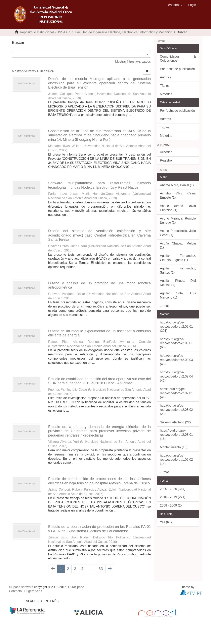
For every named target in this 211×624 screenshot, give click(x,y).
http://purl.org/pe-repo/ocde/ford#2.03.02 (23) (176, 410)
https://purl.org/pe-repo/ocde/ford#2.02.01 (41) (176, 393)
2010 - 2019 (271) (172, 497)
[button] (175, 5)
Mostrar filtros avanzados (133, 61)
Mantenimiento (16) (174, 447)
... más (165, 306)
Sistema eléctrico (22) (175, 422)
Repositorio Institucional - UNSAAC (45, 32)
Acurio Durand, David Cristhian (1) (178, 208)
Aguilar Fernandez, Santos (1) (178, 270)
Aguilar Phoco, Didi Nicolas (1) (178, 283)
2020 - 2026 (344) (172, 489)
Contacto (15, 591)
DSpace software (21, 587)
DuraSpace (76, 587)
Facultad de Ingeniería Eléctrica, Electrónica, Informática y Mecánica (123, 32)
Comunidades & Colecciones (178, 58)
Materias (166, 94)
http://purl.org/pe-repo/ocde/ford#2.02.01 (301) (176, 326)
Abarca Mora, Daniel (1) (177, 185)
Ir (147, 54)
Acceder (166, 152)
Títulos (165, 85)
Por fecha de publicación (177, 69)
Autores (165, 77)
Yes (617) (167, 522)
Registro (166, 160)
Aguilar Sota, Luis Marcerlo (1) (178, 295)
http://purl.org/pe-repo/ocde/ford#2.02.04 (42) (176, 376)
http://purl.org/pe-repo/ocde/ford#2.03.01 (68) (176, 343)
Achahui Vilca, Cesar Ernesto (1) (178, 195)
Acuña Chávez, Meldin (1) (178, 245)
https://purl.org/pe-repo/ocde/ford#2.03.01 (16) (176, 435)
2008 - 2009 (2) (171, 505)
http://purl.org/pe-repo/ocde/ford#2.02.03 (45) (176, 360)
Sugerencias (33, 591)
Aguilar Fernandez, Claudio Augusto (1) (178, 258)
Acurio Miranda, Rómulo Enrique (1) (178, 220)
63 (101, 569)
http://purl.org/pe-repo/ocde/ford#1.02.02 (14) (176, 460)
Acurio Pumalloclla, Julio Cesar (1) (178, 233)
